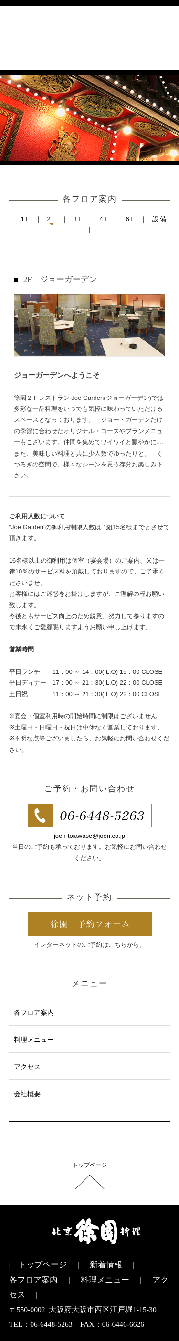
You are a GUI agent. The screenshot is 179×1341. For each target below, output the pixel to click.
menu (159, 41)
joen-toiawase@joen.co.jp (89, 835)
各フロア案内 (34, 1012)
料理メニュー (34, 1039)
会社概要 (27, 1094)
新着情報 (106, 1264)
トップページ (90, 1165)
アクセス (27, 1066)
